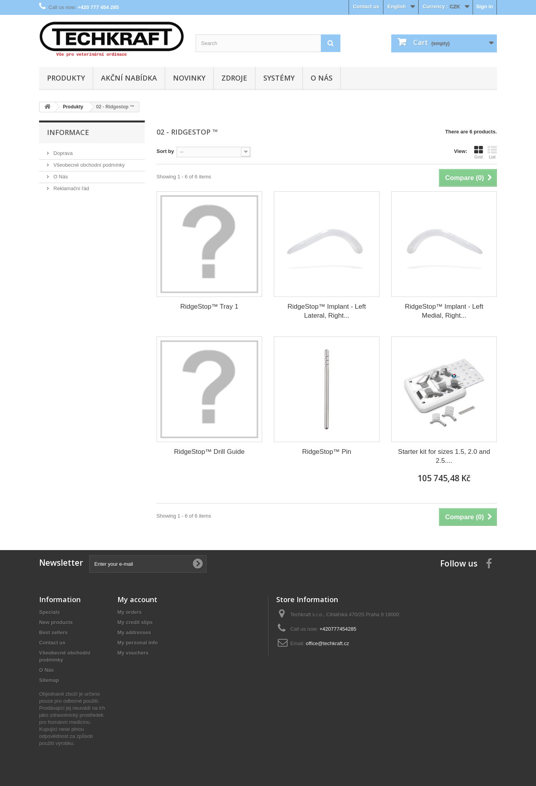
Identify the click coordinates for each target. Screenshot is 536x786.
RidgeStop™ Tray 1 (209, 306)
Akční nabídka (129, 78)
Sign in (484, 6)
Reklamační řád (70, 188)
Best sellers (53, 632)
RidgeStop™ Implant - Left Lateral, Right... (327, 311)
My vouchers (132, 653)
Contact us (366, 6)
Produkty (66, 78)
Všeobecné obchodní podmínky (88, 165)
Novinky (189, 78)
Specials (49, 612)
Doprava (62, 153)
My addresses (134, 632)
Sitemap (49, 680)
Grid (478, 152)
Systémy (279, 78)
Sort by (165, 151)
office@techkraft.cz (327, 643)
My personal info (137, 643)
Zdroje (234, 78)
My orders (129, 612)
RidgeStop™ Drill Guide (209, 451)
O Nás (322, 78)
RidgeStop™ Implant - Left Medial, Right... (444, 311)
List (492, 152)
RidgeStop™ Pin (326, 451)
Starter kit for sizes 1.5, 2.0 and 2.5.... (444, 456)
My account (137, 599)
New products (56, 622)
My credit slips (135, 622)
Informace (68, 132)
